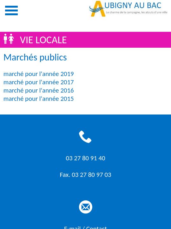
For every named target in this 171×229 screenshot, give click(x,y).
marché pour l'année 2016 (38, 90)
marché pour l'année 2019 (38, 74)
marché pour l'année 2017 (38, 82)
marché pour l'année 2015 (38, 98)
